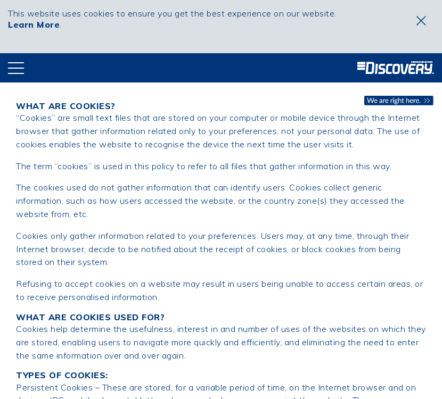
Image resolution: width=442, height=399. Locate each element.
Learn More (34, 24)
